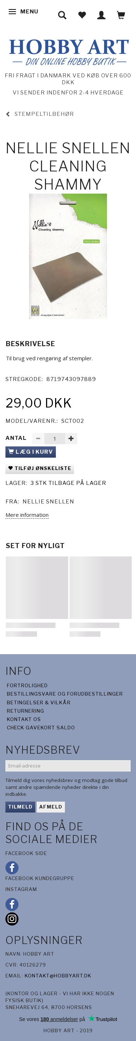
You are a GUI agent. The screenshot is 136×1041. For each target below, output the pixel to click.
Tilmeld (20, 807)
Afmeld (50, 807)
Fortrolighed (27, 685)
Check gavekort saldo (41, 727)
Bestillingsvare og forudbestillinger (65, 694)
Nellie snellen (48, 501)
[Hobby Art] (68, 51)
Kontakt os (24, 719)
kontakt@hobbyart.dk (58, 976)
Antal (16, 438)
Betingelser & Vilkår (39, 702)
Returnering (25, 711)
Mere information (27, 514)
